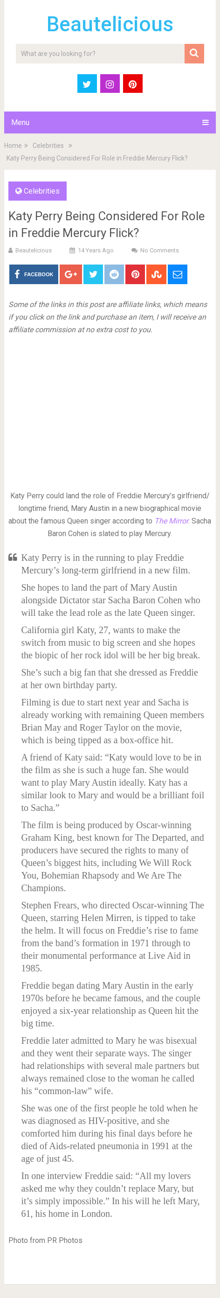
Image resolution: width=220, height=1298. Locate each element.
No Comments (159, 250)
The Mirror (171, 520)
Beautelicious (110, 24)
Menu (20, 122)
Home (13, 145)
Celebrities (48, 145)
